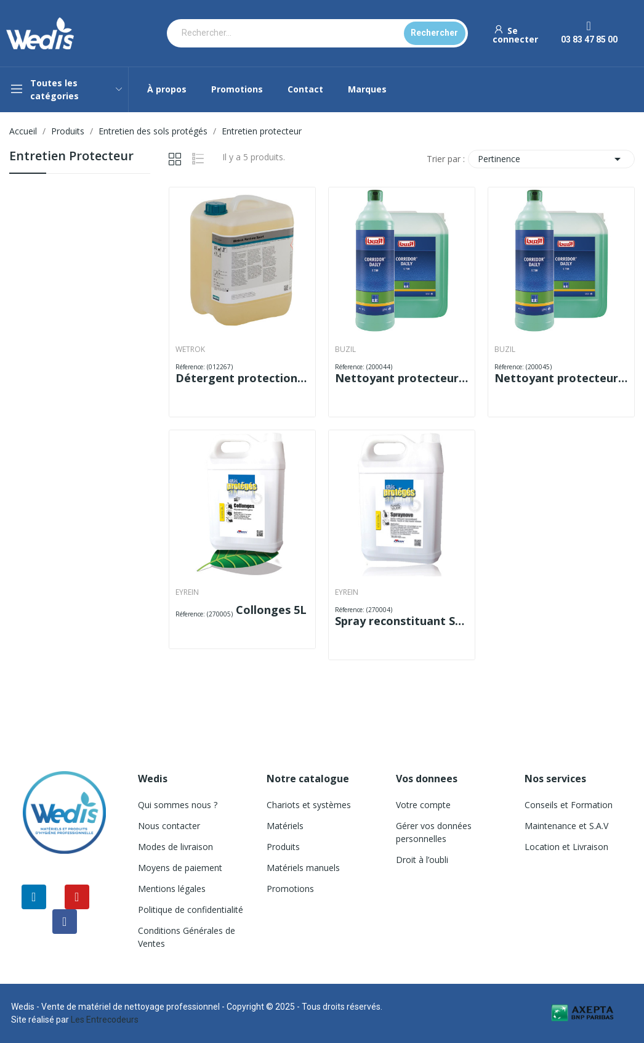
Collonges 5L (271, 609)
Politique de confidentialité (190, 909)
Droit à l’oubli (422, 859)
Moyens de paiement (180, 867)
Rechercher (434, 33)
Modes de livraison (175, 847)
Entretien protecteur (71, 157)
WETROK (190, 349)
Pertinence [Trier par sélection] (551, 159)
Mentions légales (172, 888)
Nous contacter (169, 826)
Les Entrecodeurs (105, 1020)
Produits (283, 847)
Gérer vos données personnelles (434, 832)
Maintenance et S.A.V (566, 826)
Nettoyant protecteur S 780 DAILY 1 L (402, 377)
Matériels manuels (303, 867)
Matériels (285, 826)
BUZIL (345, 349)
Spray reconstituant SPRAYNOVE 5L (402, 620)
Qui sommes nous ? (177, 805)
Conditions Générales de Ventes (186, 937)
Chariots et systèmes (309, 805)
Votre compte (423, 805)
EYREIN (187, 592)
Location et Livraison (566, 847)
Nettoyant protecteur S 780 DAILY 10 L (561, 377)
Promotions (290, 888)
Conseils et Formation (569, 805)
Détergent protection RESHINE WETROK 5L (242, 377)
